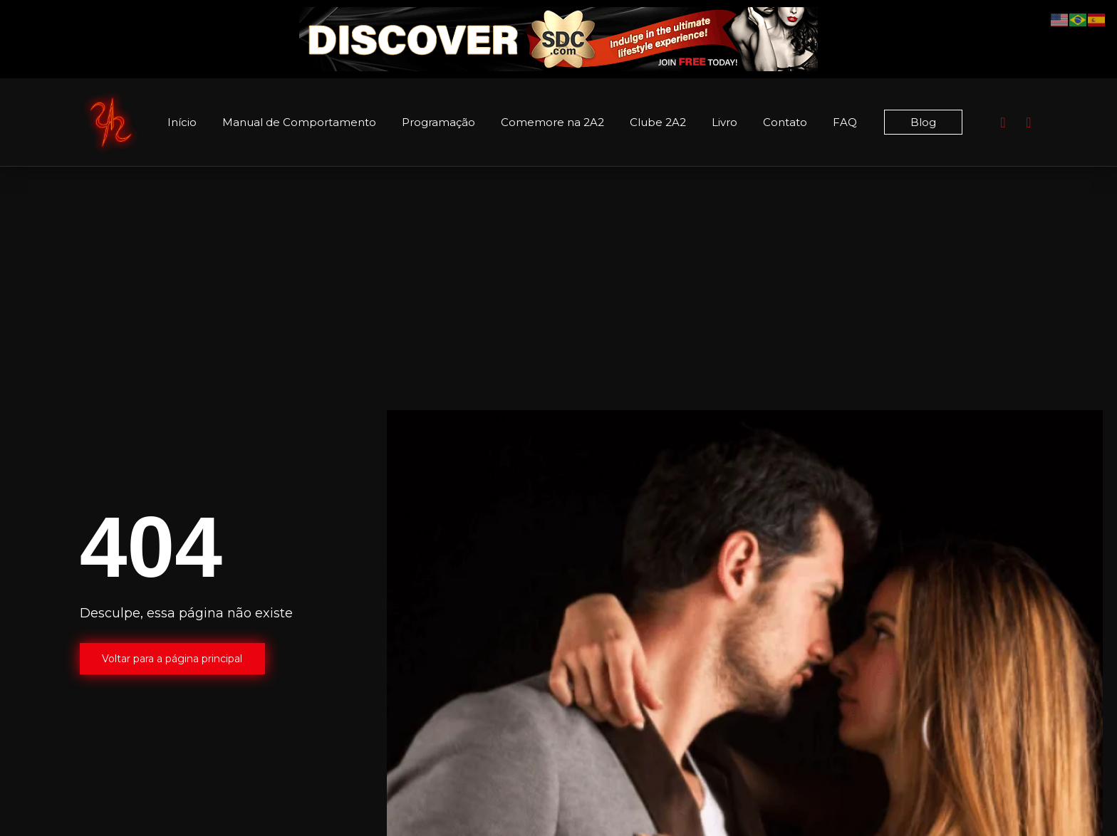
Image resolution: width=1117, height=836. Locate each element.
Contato (785, 122)
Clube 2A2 (658, 122)
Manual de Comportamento (299, 122)
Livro (724, 122)
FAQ (845, 122)
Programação (438, 122)
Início (182, 122)
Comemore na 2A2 (552, 122)
